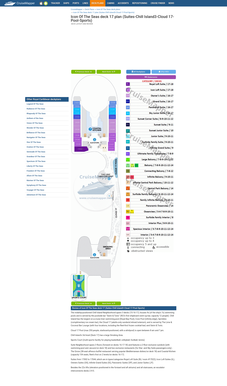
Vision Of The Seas (35, 123)
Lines (85, 3)
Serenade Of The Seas (36, 152)
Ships (66, 3)
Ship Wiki (164, 72)
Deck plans (98, 3)
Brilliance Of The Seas (36, 133)
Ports (76, 3)
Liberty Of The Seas (35, 166)
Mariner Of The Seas (35, 180)
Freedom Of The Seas (36, 171)
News (171, 3)
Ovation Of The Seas (35, 147)
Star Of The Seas (34, 142)
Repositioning (139, 3)
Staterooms (151, 77)
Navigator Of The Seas (36, 137)
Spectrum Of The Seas (36, 161)
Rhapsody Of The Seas (36, 113)
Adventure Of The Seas (36, 195)
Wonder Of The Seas (35, 128)
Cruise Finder (158, 3)
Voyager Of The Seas (35, 190)
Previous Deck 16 (83, 72)
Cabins (110, 3)
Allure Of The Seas (34, 176)
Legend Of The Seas (35, 104)
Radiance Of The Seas (36, 109)
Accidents (123, 3)
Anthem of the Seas (35, 118)
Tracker (55, 3)
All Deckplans (138, 72)
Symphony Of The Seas (36, 185)
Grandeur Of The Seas (36, 156)
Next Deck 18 (108, 72)
